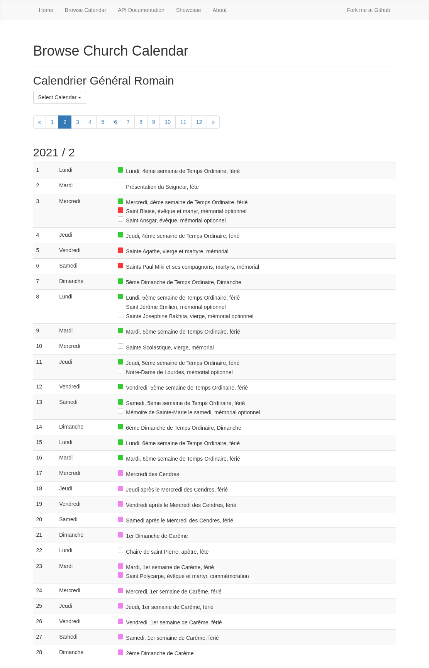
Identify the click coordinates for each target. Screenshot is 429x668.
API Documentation (141, 10)
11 (183, 122)
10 (167, 122)
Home (46, 10)
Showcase (188, 10)
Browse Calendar (85, 10)
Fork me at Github (368, 10)
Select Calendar (59, 97)
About (219, 10)
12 (199, 122)
